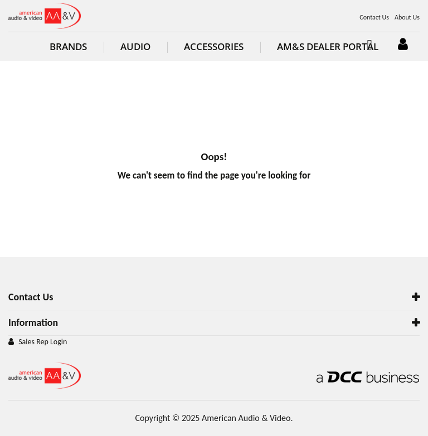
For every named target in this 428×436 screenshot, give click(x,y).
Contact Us (374, 17)
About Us (407, 17)
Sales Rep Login (42, 341)
